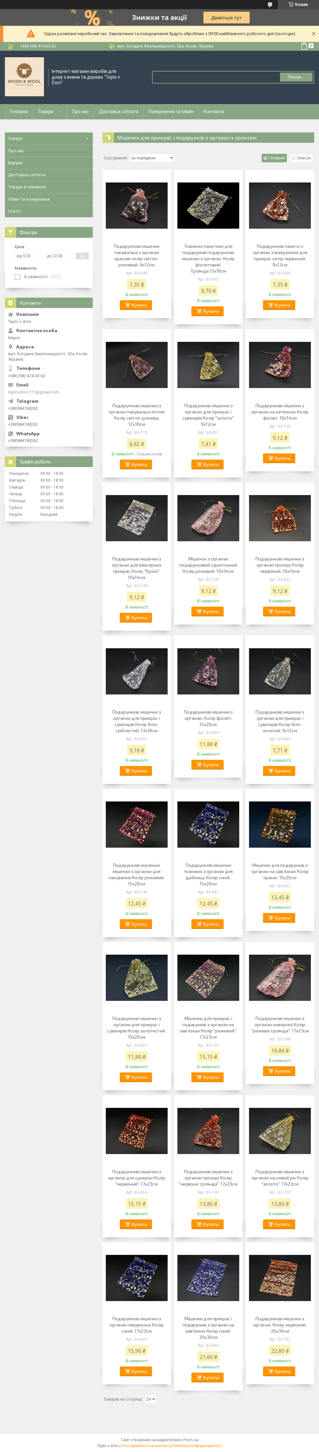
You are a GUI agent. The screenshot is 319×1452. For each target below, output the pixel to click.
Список (304, 157)
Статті (14, 211)
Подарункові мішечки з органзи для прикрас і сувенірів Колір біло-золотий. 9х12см (280, 721)
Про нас (80, 111)
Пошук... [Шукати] (296, 76)
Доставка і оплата (118, 111)
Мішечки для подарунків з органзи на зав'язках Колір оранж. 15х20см (280, 871)
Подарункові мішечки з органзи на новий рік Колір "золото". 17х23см (280, 1178)
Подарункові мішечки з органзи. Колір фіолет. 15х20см (208, 718)
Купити (139, 305)
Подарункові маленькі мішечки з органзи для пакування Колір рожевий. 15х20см (136, 874)
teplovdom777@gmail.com (33, 392)
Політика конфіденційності (197, 1446)
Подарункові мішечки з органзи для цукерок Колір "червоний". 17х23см (136, 1178)
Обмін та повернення (29, 199)
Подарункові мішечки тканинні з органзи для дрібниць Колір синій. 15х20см (208, 874)
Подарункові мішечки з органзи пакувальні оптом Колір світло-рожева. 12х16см (137, 415)
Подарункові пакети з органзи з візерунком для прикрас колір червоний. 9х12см (280, 255)
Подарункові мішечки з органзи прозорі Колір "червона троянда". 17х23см (208, 1178)
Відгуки (15, 162)
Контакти (214, 111)
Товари (45, 111)
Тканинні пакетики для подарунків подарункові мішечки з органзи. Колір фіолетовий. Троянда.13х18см (208, 258)
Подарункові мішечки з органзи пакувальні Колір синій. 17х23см (136, 1325)
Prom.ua (190, 1440)
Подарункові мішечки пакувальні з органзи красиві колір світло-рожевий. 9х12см (137, 255)
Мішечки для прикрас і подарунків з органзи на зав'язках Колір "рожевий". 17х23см (208, 1027)
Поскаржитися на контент (145, 1446)
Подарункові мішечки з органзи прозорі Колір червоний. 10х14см (280, 565)
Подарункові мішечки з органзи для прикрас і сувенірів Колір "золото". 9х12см (208, 415)
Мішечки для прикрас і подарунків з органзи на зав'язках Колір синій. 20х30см (208, 1328)
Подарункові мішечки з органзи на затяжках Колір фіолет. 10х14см (280, 412)
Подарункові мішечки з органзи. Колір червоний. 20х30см (280, 1325)
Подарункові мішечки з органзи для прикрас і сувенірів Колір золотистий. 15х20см (136, 1027)
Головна (19, 111)
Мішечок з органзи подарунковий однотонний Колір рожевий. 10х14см (208, 565)
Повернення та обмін (171, 111)
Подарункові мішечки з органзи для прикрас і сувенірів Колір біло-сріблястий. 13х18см (136, 721)
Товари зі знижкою (27, 186)
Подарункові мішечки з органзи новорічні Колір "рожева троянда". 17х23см (280, 1024)
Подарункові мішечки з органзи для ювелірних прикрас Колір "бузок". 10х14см (136, 568)
